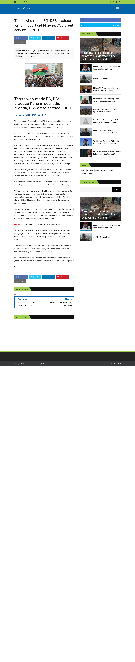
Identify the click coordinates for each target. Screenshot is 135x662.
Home (111, 363)
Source (17, 267)
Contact (118, 363)
